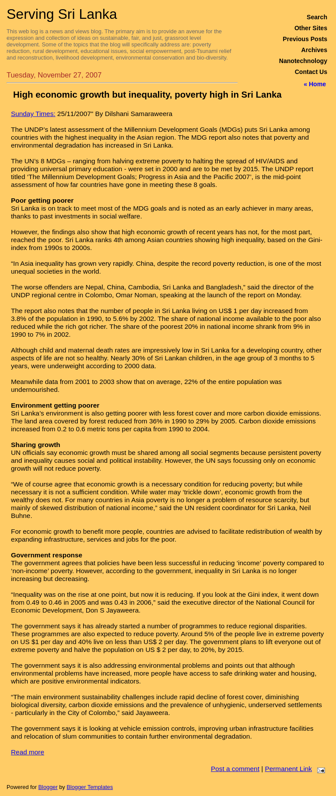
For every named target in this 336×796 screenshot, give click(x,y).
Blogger (48, 787)
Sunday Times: (33, 113)
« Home (315, 84)
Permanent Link (288, 768)
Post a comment (235, 768)
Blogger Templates (89, 787)
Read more (27, 752)
